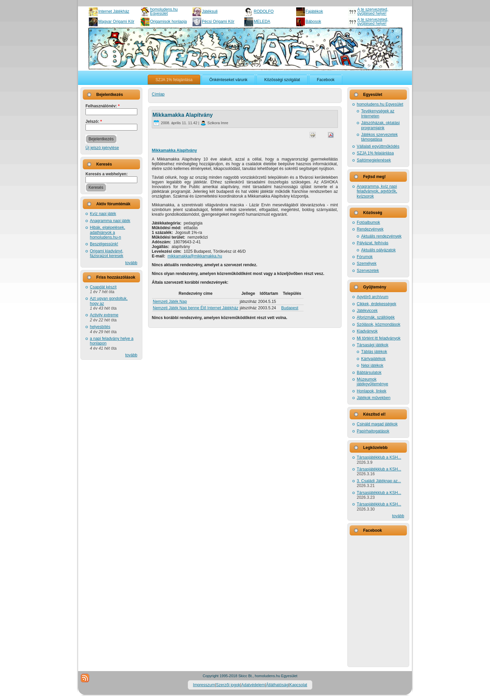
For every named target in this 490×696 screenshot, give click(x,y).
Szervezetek (368, 270)
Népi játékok (372, 365)
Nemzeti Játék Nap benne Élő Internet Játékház (195, 308)
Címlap (158, 94)
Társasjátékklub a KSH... (379, 457)
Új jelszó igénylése (102, 147)
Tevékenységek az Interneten (377, 113)
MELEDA (262, 21)
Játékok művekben (373, 397)
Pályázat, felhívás (372, 243)
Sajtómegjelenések (374, 160)
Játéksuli (210, 11)
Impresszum (204, 685)
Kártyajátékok (373, 358)
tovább (131, 262)
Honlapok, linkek (371, 391)
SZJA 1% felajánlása (375, 153)
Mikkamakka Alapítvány (182, 115)
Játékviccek (367, 310)
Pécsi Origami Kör (218, 21)
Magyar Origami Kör (116, 21)
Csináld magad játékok (377, 424)
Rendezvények (370, 229)
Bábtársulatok (369, 372)
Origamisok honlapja (168, 21)
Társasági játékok (372, 345)
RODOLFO (264, 11)
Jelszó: (93, 121)
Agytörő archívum (372, 296)
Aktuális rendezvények (381, 236)
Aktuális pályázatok (378, 250)
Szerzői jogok (228, 685)
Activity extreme (104, 315)
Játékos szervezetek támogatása (379, 137)
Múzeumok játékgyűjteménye (372, 381)
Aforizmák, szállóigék (376, 317)
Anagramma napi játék (110, 220)
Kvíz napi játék (103, 213)
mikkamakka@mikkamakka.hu (195, 256)
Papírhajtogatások (373, 431)
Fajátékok (314, 11)
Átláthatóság (277, 685)
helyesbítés (100, 326)
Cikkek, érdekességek (376, 304)
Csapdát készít (103, 287)
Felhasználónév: (102, 106)
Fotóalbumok (368, 222)
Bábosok (313, 21)
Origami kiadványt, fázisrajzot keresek (106, 253)
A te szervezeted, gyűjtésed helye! (372, 11)
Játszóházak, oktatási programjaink (380, 125)
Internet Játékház (113, 11)
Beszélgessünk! (104, 244)
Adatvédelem (253, 685)
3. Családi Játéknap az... (379, 481)
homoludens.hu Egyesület (164, 11)
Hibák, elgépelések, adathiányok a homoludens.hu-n (107, 232)
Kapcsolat (298, 685)
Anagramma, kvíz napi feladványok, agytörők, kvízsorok (377, 191)
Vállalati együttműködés (378, 146)
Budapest (290, 308)
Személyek (367, 263)
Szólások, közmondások (378, 324)
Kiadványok (367, 331)
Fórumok (365, 256)
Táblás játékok (374, 351)
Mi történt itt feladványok (378, 338)
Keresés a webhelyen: (106, 174)
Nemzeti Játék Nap (170, 301)
